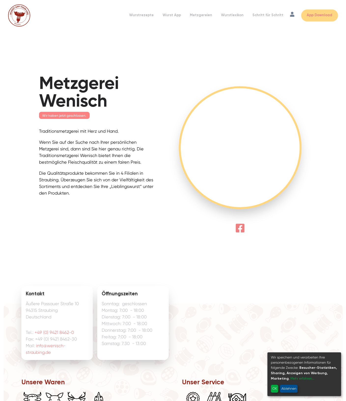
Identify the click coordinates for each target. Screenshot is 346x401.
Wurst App (172, 15)
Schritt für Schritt (267, 15)
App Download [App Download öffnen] (319, 15)
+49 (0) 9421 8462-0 (54, 332)
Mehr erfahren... (302, 378)
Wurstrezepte (141, 15)
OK (274, 388)
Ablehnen (288, 388)
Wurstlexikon (232, 15)
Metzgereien (201, 15)
